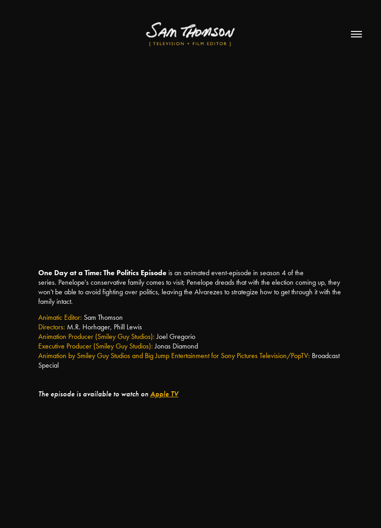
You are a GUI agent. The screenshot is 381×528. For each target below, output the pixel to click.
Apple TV (164, 394)
